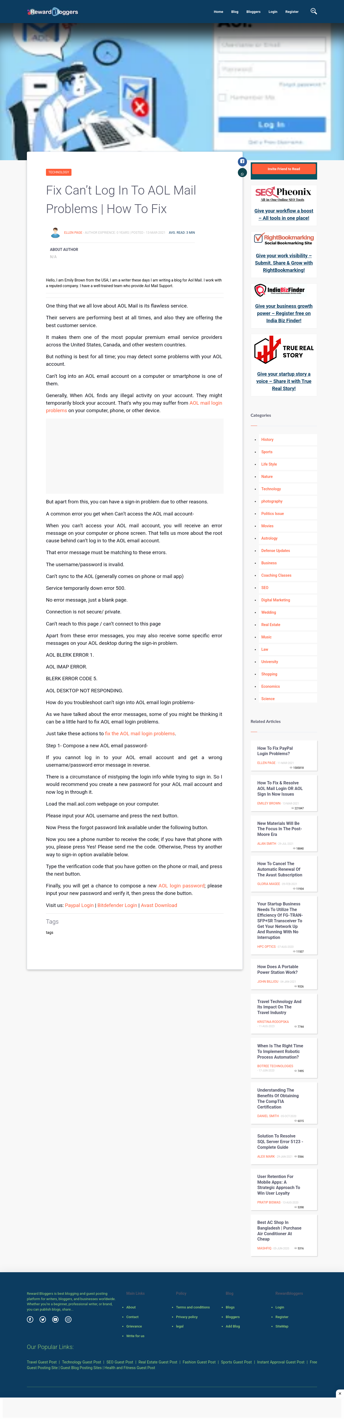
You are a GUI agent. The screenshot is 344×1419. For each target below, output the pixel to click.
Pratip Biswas (269, 1202)
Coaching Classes (276, 575)
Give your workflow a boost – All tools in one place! (284, 214)
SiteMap (281, 1326)
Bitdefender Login (117, 905)
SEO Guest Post (119, 1362)
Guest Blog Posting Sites (81, 1368)
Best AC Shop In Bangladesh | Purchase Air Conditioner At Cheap (279, 1231)
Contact (132, 1317)
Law (264, 649)
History (267, 439)
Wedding (268, 612)
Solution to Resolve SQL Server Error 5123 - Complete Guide (280, 1141)
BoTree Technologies (275, 1066)
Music (266, 637)
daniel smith (268, 1116)
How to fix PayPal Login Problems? (275, 751)
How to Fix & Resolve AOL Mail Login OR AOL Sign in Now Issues (280, 788)
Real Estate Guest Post (158, 1362)
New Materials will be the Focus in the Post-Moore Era (279, 829)
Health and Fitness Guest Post (130, 1368)
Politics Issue (272, 513)
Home (218, 12)
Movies (267, 526)
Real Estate (270, 625)
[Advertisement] (135, 456)
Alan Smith (266, 844)
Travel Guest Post (42, 1362)
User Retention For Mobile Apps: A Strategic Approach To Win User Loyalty (278, 1185)
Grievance (134, 1326)
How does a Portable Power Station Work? (277, 969)
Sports (267, 452)
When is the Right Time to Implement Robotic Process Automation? (280, 1051)
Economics (270, 686)
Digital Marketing (275, 600)
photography (272, 501)
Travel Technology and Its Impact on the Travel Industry (279, 1007)
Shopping (269, 674)
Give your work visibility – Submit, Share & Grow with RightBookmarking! (284, 263)
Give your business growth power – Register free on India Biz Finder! (284, 313)
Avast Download (159, 905)
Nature (267, 476)
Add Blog (233, 1326)
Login (272, 12)
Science (268, 699)
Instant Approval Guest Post (280, 1362)
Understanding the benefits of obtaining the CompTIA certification (278, 1098)
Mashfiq (264, 1248)
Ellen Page (73, 233)
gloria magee (268, 884)
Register (292, 12)
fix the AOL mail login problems (140, 734)
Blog (234, 12)
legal (180, 1326)
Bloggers (253, 12)
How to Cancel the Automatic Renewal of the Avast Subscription (279, 869)
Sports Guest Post (236, 1362)
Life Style (269, 464)
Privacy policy (187, 1317)
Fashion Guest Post (199, 1362)
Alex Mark (266, 1156)
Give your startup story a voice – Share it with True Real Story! (283, 381)
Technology (58, 172)
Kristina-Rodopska (273, 1022)
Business (269, 563)
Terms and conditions (193, 1307)
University (269, 662)
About (131, 1307)
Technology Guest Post (81, 1362)
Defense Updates (275, 550)
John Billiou (267, 981)
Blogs (230, 1307)
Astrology (269, 538)
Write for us (135, 1336)
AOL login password (182, 886)
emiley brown (269, 803)
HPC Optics (266, 947)
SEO (264, 588)
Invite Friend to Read (284, 169)
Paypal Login (79, 905)
